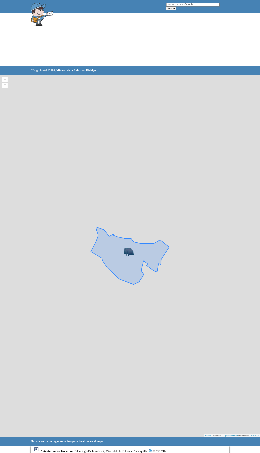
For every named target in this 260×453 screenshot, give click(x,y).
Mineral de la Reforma (70, 70)
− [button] (5, 85)
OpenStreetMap (231, 436)
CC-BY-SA (254, 436)
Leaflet (208, 436)
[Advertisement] (121, 39)
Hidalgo (91, 70)
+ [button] (5, 79)
